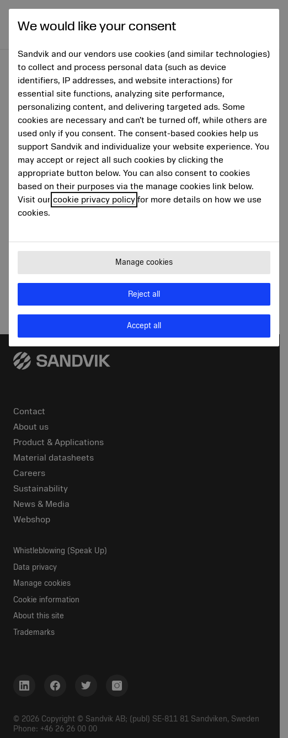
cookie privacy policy (94, 199)
